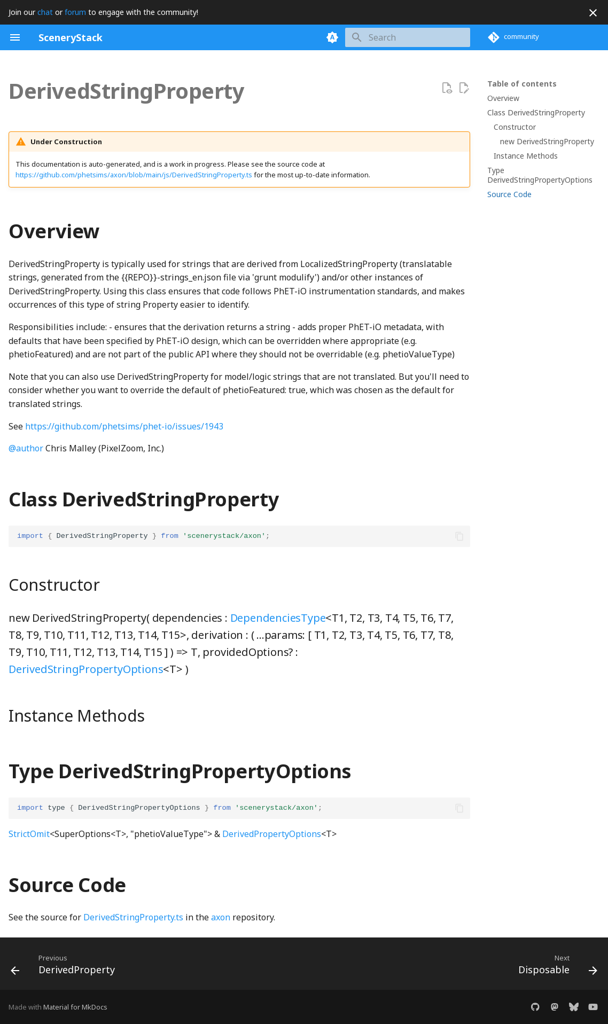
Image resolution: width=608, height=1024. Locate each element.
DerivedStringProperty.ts (133, 917)
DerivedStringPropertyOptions (86, 669)
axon (220, 917)
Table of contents (522, 84)
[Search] (407, 37)
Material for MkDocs (75, 1007)
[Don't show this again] (593, 12)
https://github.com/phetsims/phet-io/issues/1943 (124, 426)
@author (26, 448)
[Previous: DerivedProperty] (65, 966)
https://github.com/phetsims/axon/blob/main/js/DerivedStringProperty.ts (133, 174)
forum (75, 12)
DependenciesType (278, 618)
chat (45, 12)
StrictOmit (29, 834)
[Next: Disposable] (555, 966)
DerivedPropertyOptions (271, 834)
